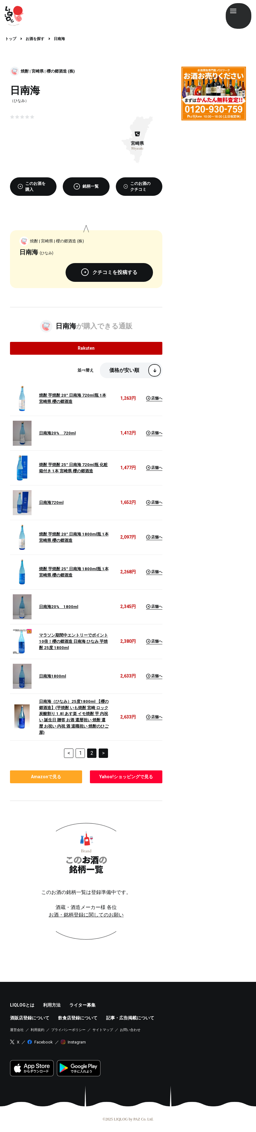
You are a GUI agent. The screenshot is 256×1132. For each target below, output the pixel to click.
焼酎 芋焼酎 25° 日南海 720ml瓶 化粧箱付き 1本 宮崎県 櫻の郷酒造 (73, 467)
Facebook (43, 1042)
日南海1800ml (52, 676)
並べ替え (85, 370)
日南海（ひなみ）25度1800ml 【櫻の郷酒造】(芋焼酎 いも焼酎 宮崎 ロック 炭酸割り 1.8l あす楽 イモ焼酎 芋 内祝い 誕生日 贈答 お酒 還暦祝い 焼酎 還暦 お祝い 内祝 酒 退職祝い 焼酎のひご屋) (74, 717)
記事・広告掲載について (130, 1017)
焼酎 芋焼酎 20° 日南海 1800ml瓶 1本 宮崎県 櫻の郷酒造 (74, 537)
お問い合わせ (130, 1030)
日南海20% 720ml (57, 433)
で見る (46, 776)
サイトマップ (102, 1030)
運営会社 (17, 1030)
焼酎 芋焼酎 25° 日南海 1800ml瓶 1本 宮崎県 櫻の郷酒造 (74, 571)
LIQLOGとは (22, 1005)
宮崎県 (38, 71)
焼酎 (25, 71)
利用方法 (52, 1005)
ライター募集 (82, 1005)
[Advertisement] (213, 156)
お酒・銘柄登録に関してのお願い (86, 915)
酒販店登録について (29, 1017)
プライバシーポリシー (68, 1030)
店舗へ (154, 398)
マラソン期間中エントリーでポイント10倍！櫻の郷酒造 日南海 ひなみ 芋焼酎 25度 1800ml (73, 641)
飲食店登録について (77, 1017)
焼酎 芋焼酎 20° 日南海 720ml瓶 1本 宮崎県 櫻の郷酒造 (72, 398)
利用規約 (37, 1030)
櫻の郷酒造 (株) (61, 71)
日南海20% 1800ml (58, 606)
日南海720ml (51, 502)
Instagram (77, 1042)
